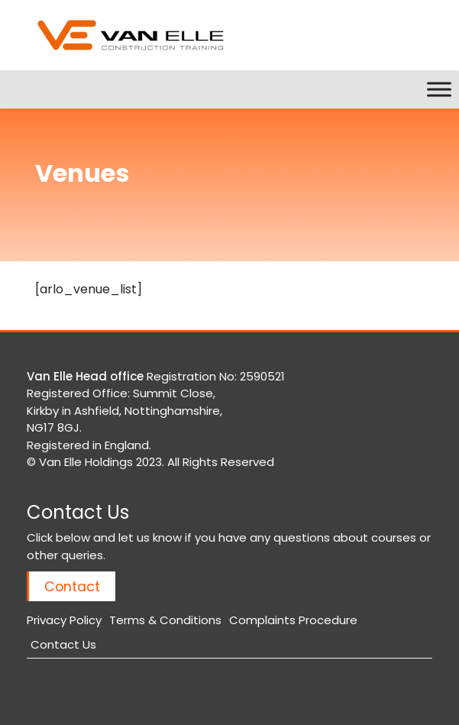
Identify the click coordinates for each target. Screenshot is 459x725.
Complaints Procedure (293, 620)
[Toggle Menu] (439, 89)
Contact (72, 586)
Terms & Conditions (165, 620)
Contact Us (63, 644)
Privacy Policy (64, 620)
